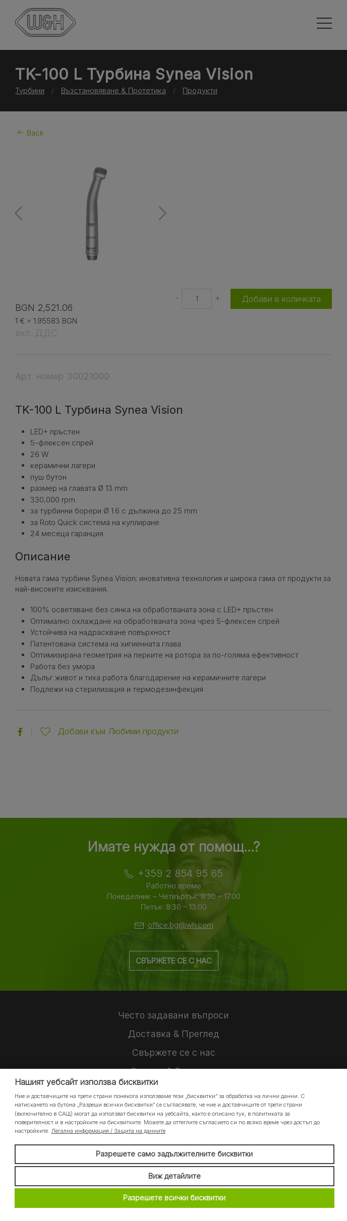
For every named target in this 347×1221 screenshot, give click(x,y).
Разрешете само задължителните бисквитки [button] (174, 1153)
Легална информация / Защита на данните (108, 1130)
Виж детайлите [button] (174, 1176)
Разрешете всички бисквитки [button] (174, 1197)
